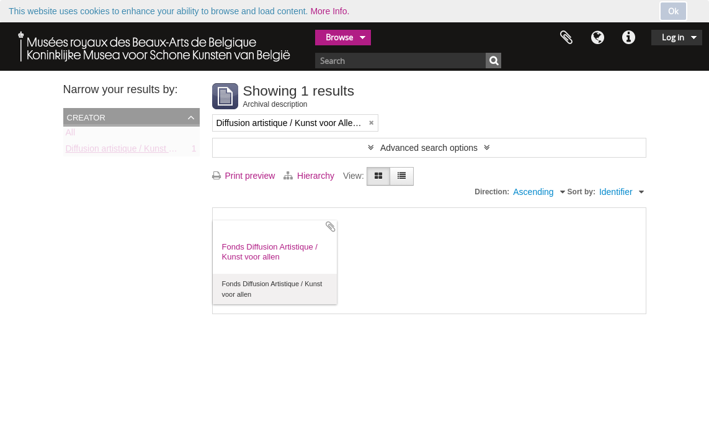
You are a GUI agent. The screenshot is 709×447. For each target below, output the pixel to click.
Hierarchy (310, 176)
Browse (339, 37)
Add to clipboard (330, 226)
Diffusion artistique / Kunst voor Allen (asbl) (148, 151)
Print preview (243, 176)
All (71, 135)
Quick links (628, 37)
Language (597, 37)
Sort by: (581, 191)
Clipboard (566, 37)
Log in (673, 37)
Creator (86, 117)
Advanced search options (429, 148)
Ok (673, 11)
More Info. (329, 11)
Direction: (492, 191)
